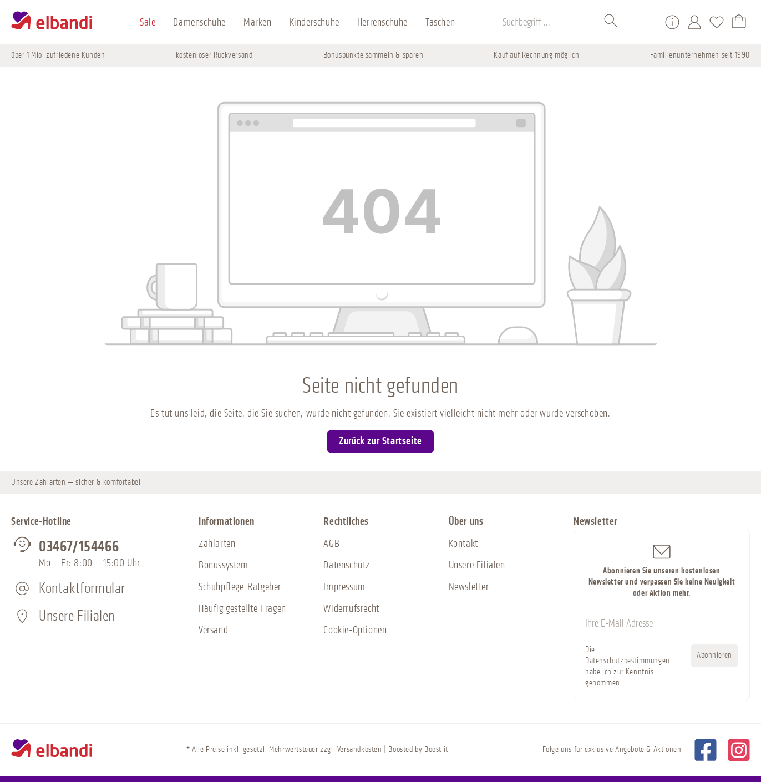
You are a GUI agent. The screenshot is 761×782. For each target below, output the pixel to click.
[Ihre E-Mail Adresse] (661, 624)
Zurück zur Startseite (380, 441)
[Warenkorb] (739, 22)
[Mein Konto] (694, 22)
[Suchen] (611, 22)
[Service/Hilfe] (672, 22)
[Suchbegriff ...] (552, 22)
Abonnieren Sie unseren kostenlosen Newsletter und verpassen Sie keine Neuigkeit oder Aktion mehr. (661, 569)
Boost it (436, 749)
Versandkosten (359, 749)
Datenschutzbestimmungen (627, 661)
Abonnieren (714, 655)
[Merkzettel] (717, 22)
